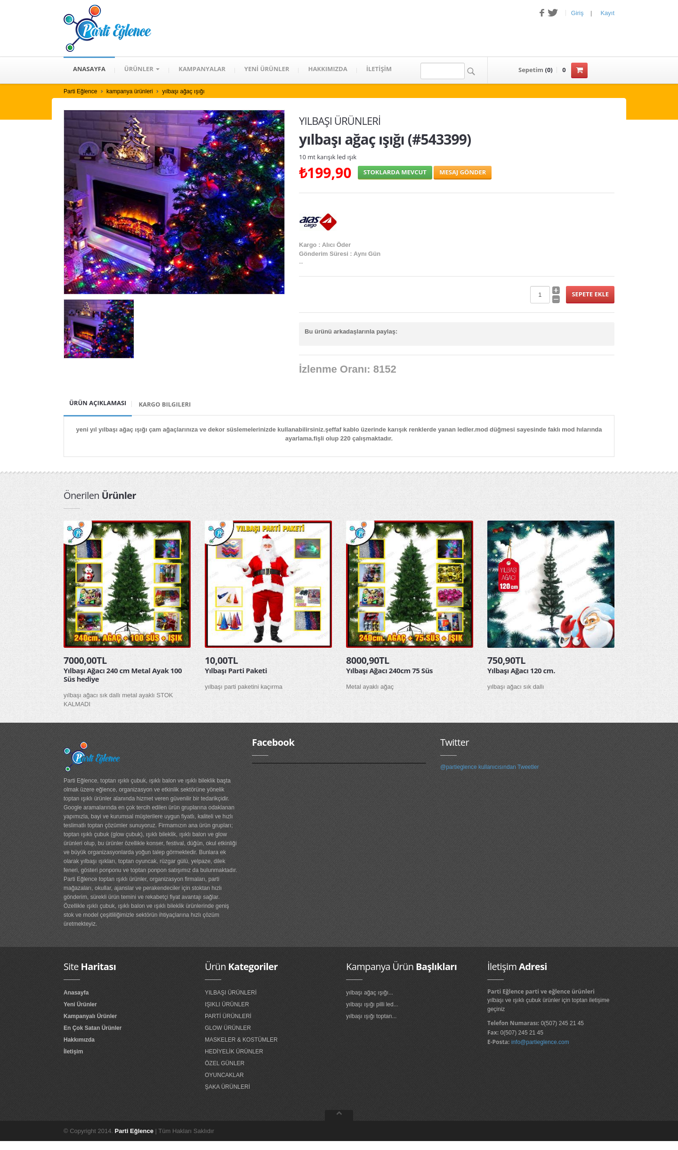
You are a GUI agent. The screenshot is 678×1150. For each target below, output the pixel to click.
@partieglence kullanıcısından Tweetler (489, 767)
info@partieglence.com (540, 1042)
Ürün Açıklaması (97, 403)
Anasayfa (76, 992)
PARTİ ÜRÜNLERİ (228, 1016)
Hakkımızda (79, 1039)
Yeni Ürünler (80, 1004)
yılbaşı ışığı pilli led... (372, 1004)
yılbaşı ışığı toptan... (371, 1016)
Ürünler (142, 70)
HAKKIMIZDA (327, 70)
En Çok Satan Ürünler (92, 1028)
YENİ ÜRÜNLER (267, 70)
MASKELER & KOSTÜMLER (241, 1039)
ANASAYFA (89, 70)
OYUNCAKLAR (224, 1075)
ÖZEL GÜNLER (224, 1063)
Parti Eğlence (80, 91)
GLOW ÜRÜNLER (228, 1028)
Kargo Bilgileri (164, 404)
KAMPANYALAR (202, 70)
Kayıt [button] (607, 12)
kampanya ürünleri (129, 91)
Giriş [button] (577, 12)
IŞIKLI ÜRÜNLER (227, 1004)
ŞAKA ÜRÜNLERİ (227, 1087)
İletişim (73, 1051)
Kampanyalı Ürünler (90, 1016)
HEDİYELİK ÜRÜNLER (234, 1051)
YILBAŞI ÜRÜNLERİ (231, 992)
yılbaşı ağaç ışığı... (369, 992)
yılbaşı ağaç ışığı (183, 91)
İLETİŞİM (379, 70)
